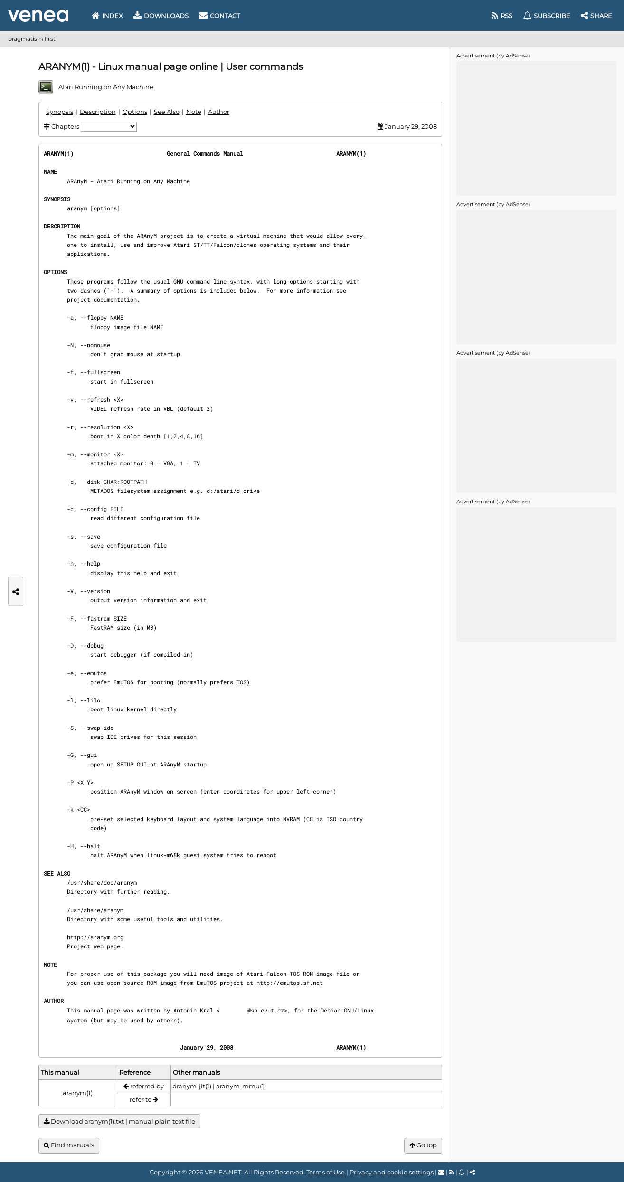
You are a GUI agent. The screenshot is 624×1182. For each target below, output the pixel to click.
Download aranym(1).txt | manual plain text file (119, 1121)
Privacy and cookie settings (392, 1172)
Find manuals (69, 1145)
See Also (167, 111)
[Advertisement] (536, 127)
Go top (423, 1145)
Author (218, 111)
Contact (219, 15)
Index (107, 15)
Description (98, 111)
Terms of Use (325, 1172)
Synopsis (59, 111)
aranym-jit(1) (192, 1086)
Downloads (161, 15)
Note (193, 111)
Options (135, 111)
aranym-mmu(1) (241, 1086)
